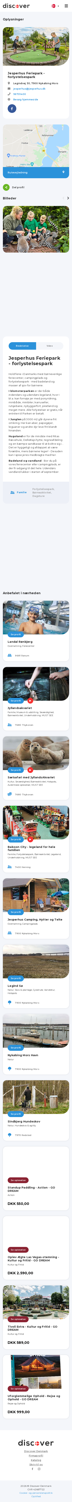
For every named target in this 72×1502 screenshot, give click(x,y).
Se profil (16, 634)
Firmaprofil (36, 1455)
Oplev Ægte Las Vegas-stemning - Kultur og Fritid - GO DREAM (33, 1258)
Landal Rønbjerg (20, 641)
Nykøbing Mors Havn (23, 1055)
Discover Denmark (36, 1451)
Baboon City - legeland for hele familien (31, 848)
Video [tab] (50, 346)
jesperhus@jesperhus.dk (29, 88)
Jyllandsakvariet (20, 708)
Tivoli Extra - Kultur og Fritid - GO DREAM (32, 1328)
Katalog (36, 1460)
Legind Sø (15, 986)
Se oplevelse (18, 1180)
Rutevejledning (36, 172)
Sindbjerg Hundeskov (24, 1121)
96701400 (19, 94)
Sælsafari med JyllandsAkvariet (31, 777)
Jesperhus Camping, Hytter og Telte (35, 919)
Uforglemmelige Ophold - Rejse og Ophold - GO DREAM (34, 1397)
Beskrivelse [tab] (22, 346)
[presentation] (63, 198)
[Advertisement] (36, 294)
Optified (36, 1496)
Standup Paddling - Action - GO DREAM (31, 1189)
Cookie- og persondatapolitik (36, 1492)
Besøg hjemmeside (25, 99)
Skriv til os (36, 1464)
